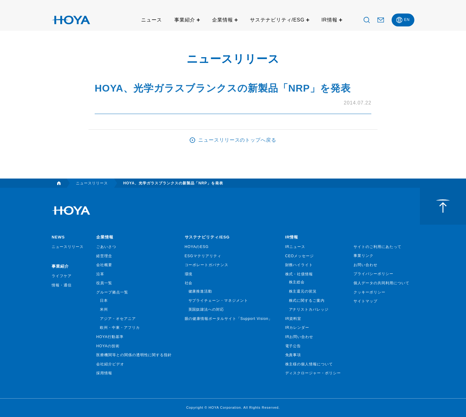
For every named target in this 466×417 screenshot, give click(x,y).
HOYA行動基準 (110, 337)
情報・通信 (62, 285)
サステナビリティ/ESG (277, 19)
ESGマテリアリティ (203, 256)
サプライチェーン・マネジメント (218, 300)
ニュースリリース (68, 247)
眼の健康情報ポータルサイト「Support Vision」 (229, 319)
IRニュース (295, 247)
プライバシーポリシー (373, 274)
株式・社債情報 (299, 274)
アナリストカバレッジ (309, 309)
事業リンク (363, 256)
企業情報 (222, 19)
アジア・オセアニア (118, 319)
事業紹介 (184, 19)
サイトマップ (365, 301)
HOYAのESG (197, 247)
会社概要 (104, 265)
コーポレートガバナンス (207, 265)
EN (407, 20)
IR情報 (330, 19)
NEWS (58, 237)
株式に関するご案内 (307, 300)
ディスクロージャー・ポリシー (313, 373)
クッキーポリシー (369, 292)
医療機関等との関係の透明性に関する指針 (134, 355)
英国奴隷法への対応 (206, 309)
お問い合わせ (365, 265)
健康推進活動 (200, 291)
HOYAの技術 (108, 346)
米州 (104, 309)
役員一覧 (104, 283)
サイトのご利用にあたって (377, 247)
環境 (189, 274)
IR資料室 (293, 319)
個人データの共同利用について (381, 283)
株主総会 (297, 282)
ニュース (151, 19)
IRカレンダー (297, 327)
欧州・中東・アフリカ (120, 327)
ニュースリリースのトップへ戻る (237, 140)
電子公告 (293, 346)
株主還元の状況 (303, 291)
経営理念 (104, 256)
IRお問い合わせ (299, 337)
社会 (189, 283)
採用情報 (104, 373)
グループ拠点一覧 (112, 292)
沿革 (100, 274)
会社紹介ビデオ (110, 364)
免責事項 (293, 355)
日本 (104, 300)
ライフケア (62, 276)
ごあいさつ (106, 247)
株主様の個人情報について (309, 364)
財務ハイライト (299, 265)
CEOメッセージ (299, 256)
